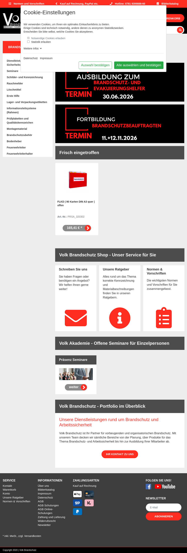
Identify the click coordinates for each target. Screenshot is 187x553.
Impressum (46, 58)
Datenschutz (31, 58)
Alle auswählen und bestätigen (139, 65)
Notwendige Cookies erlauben (48, 38)
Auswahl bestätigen (95, 65)
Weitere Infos (33, 48)
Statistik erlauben (41, 41)
